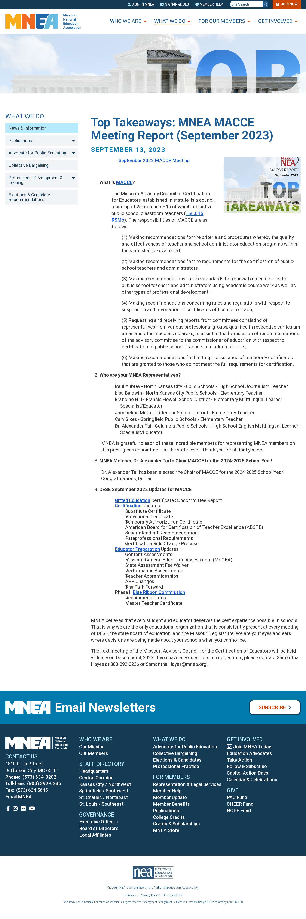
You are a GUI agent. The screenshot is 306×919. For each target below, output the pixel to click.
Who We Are (125, 21)
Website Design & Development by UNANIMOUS (216, 902)
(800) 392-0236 (44, 783)
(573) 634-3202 (39, 777)
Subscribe (272, 707)
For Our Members (222, 21)
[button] (259, 218)
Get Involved (275, 21)
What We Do (169, 21)
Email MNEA (18, 796)
